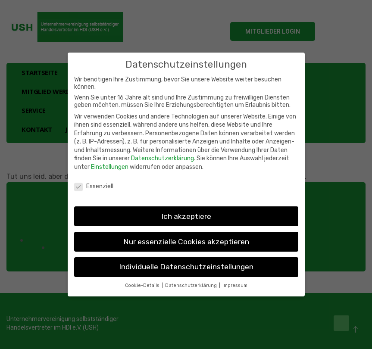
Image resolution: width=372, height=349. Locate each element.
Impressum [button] (234, 285)
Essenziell (93, 186)
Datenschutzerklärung (162, 158)
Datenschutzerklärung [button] (191, 285)
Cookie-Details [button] (143, 285)
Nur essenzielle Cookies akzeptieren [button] (186, 241)
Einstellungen (109, 167)
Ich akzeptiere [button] (186, 216)
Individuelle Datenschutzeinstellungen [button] (186, 266)
